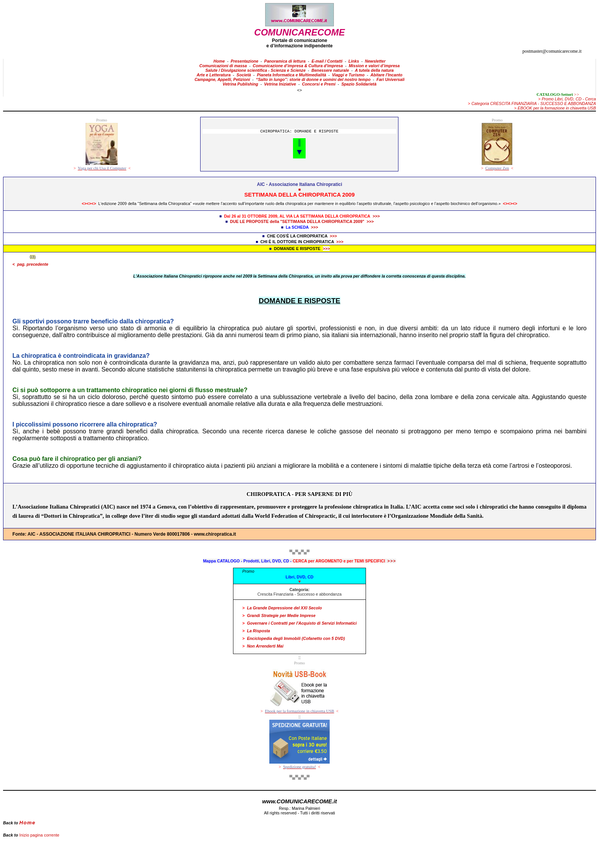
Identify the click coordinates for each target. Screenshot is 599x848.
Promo (248, 571)
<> (299, 90)
